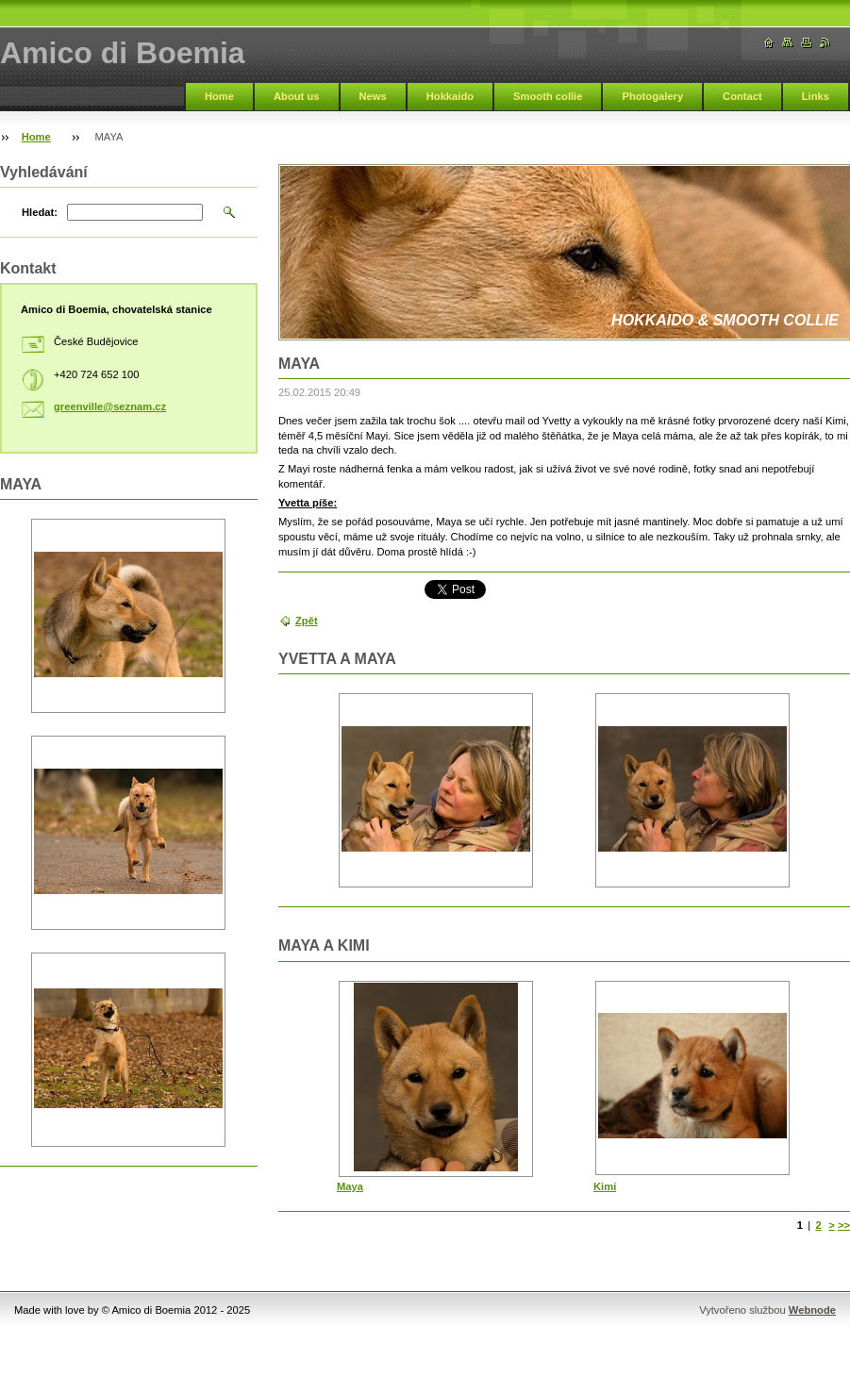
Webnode (812, 1310)
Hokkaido (450, 96)
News (373, 96)
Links (815, 96)
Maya (350, 1186)
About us (296, 96)
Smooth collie (547, 96)
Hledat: (40, 212)
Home (219, 96)
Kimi (604, 1186)
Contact (742, 96)
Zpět (306, 620)
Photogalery (652, 96)
